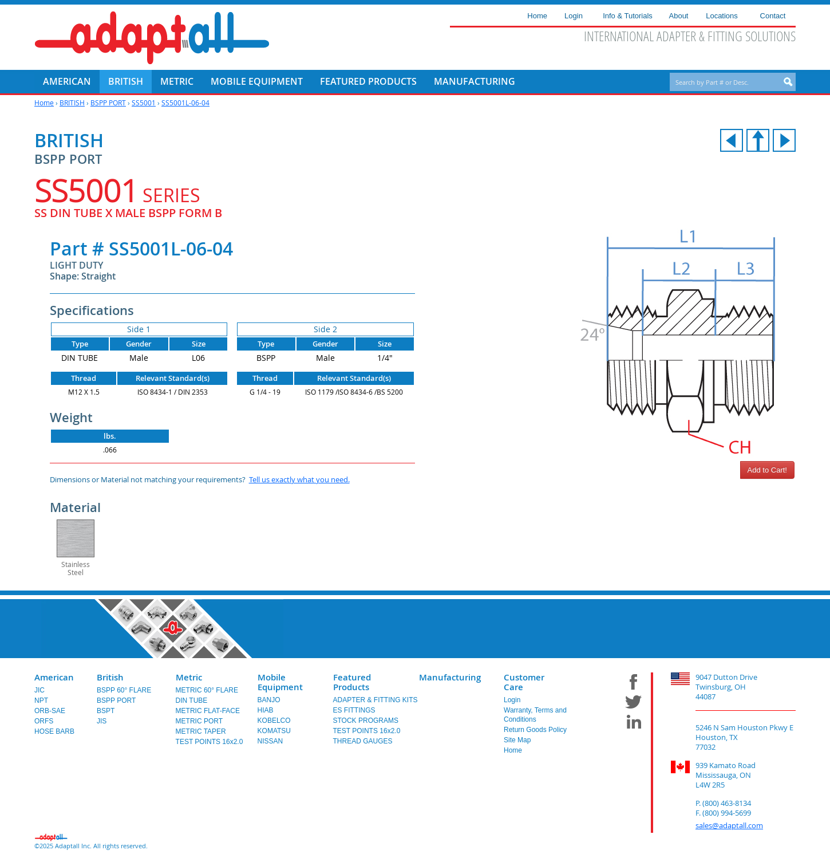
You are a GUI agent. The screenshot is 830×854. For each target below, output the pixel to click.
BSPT (105, 711)
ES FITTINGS (354, 710)
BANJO (269, 700)
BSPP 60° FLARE (124, 690)
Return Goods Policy (535, 730)
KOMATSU (274, 731)
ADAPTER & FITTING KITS (375, 700)
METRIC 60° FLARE (207, 690)
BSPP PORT (108, 102)
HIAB (266, 710)
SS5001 (144, 102)
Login (512, 700)
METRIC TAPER (201, 731)
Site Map (517, 740)
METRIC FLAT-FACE (208, 711)
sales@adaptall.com (729, 825)
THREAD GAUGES (363, 741)
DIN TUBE (192, 700)
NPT (41, 700)
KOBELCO (274, 721)
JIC (39, 690)
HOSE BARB (54, 731)
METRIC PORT (199, 721)
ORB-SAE (49, 711)
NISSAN (270, 741)
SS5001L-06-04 (185, 102)
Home (44, 102)
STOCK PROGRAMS (365, 721)
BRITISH (72, 102)
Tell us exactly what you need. (299, 479)
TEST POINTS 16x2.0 (209, 742)
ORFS (43, 721)
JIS (101, 721)
